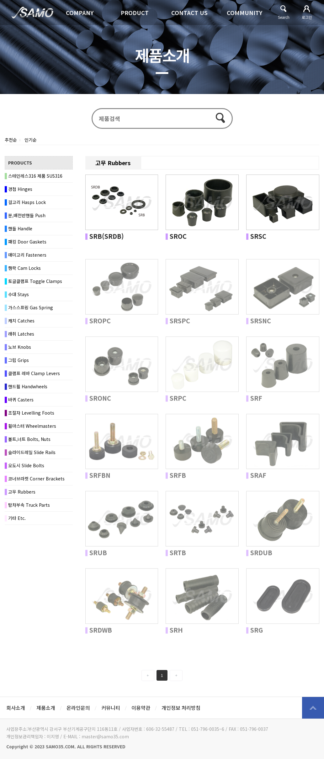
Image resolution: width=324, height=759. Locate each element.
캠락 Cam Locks (24, 268)
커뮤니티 (110, 707)
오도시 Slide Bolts (26, 465)
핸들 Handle (20, 228)
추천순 (11, 140)
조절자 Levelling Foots (31, 413)
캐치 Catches (21, 320)
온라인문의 (78, 707)
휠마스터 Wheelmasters (32, 426)
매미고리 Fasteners (27, 255)
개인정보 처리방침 (181, 707)
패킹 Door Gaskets (27, 241)
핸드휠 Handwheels (27, 386)
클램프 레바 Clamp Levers (34, 373)
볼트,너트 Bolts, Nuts (29, 439)
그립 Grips (18, 360)
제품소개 (45, 707)
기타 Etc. (17, 518)
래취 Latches (21, 334)
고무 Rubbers (21, 492)
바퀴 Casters (21, 399)
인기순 (30, 140)
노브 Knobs (19, 347)
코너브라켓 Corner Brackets (36, 478)
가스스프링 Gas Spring (30, 307)
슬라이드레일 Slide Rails (32, 452)
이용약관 (140, 707)
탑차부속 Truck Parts (29, 505)
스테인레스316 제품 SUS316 (35, 176)
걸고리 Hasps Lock (27, 202)
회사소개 (15, 707)
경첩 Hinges (20, 189)
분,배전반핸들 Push (26, 215)
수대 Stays (18, 294)
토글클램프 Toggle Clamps (35, 281)
